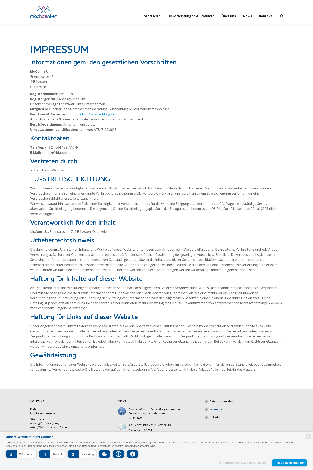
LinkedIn (215, 417)
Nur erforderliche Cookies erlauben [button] (243, 462)
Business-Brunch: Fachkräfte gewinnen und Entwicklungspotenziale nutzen (155, 411)
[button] (21, 454)
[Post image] (122, 411)
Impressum (216, 409)
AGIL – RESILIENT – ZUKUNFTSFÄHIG (150, 425)
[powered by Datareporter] (308, 439)
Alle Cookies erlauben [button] (289, 462)
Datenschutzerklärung (223, 401)
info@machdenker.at (45, 5)
